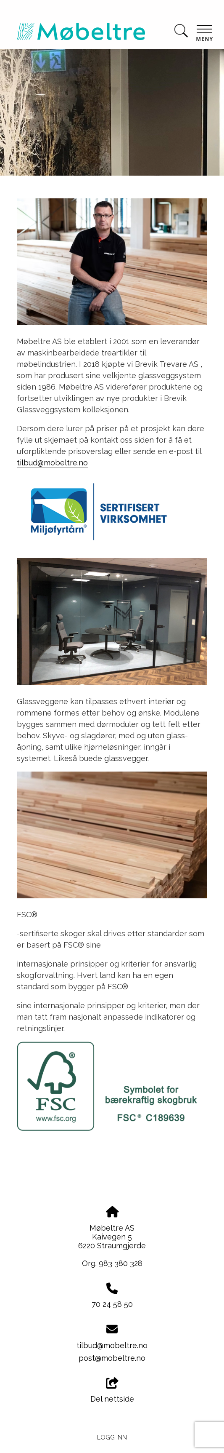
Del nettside (112, 1391)
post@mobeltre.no (112, 1358)
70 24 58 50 (112, 1304)
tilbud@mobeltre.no (52, 462)
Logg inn (112, 1437)
